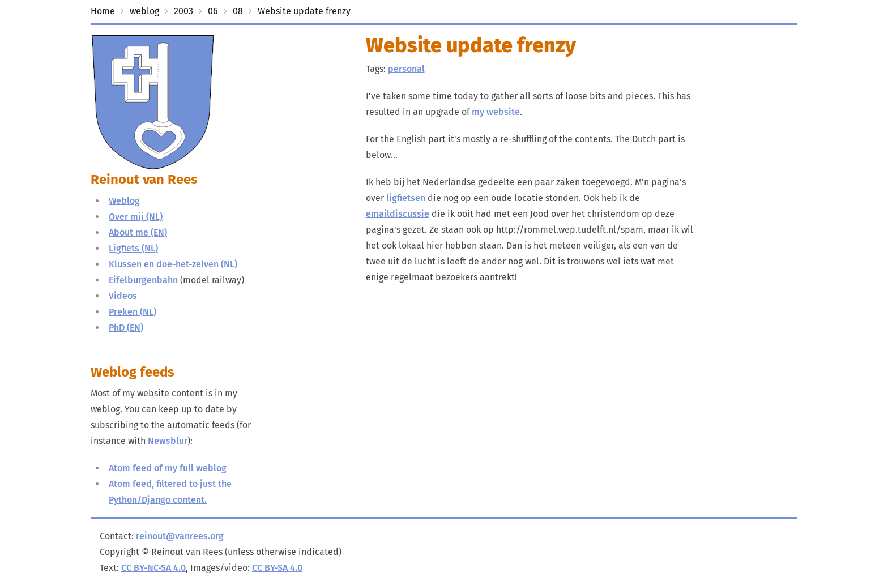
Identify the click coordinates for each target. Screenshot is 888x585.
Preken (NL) (132, 311)
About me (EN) (138, 232)
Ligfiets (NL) (133, 248)
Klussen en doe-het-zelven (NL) (173, 264)
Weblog (124, 200)
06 (213, 11)
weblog (144, 11)
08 (238, 11)
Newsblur (167, 440)
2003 (183, 11)
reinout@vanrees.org (180, 536)
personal (406, 68)
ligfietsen (405, 198)
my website (496, 111)
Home (103, 11)
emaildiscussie (397, 213)
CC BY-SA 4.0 (277, 567)
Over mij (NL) (136, 216)
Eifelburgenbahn (143, 280)
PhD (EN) (126, 327)
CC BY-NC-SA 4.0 (153, 567)
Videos (123, 296)
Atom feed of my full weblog (168, 468)
